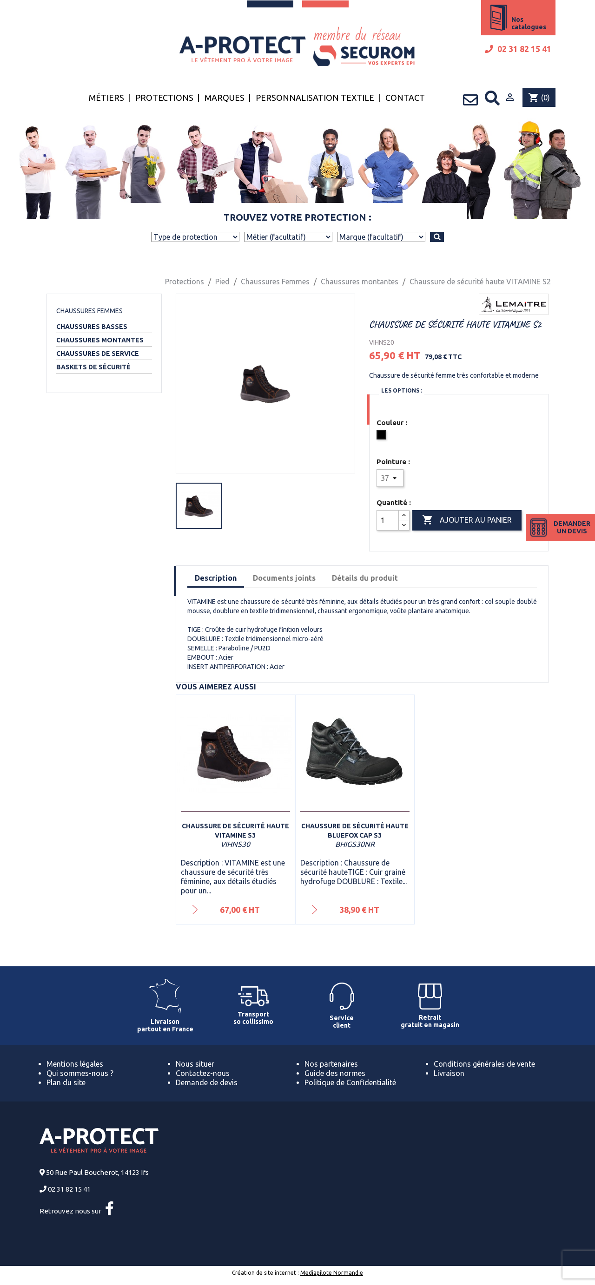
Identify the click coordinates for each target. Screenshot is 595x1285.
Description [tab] (216, 578)
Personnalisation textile (315, 97)
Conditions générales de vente (484, 1064)
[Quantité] (388, 520)
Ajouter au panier (467, 520)
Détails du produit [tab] (365, 578)
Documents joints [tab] (284, 578)
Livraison (449, 1073)
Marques (225, 97)
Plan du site (66, 1082)
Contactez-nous (203, 1073)
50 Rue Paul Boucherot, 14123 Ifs (97, 1172)
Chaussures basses (91, 326)
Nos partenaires (331, 1064)
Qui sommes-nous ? (79, 1073)
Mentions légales (74, 1064)
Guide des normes (334, 1073)
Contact (405, 97)
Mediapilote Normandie (331, 1273)
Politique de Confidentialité (350, 1082)
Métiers (106, 97)
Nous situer (195, 1064)
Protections (164, 97)
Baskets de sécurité (93, 367)
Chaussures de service (97, 353)
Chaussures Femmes (89, 311)
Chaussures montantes (100, 340)
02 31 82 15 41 (518, 49)
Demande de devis (207, 1082)
